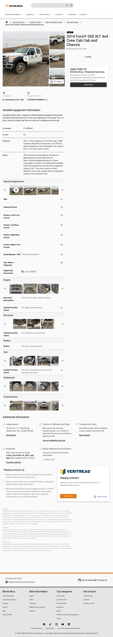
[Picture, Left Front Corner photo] (61, 215)
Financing (72, 14)
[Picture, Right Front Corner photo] (61, 245)
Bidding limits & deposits (37, 607)
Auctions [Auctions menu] (31, 14)
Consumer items (61, 600)
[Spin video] (61, 199)
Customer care (87, 596)
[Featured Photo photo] (61, 207)
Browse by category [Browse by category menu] (14, 14)
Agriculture (59, 607)
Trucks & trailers (61, 603)
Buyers (32, 596)
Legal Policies (50, 628)
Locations (83, 14)
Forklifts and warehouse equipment (67, 615)
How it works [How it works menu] (46, 14)
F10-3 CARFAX (28, 271)
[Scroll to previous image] (5, 190)
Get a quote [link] (68, 496)
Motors (58, 611)
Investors (5, 603)
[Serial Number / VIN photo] (61, 254)
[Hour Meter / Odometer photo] (61, 262)
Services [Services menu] (60, 14)
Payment (32, 611)
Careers (5, 607)
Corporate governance (10, 600)
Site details (11, 435)
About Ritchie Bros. (8, 596)
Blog (4, 611)
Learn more (100, 496)
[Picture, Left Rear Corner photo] (61, 225)
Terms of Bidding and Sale (54, 440)
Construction (60, 596)
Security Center (7, 615)
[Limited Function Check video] (61, 307)
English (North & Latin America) (21, 582)
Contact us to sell (88, 603)
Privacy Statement (36, 628)
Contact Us (102, 580)
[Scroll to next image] (62, 190)
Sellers (32, 600)
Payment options (13, 462)
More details (84, 435)
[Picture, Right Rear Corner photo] (61, 235)
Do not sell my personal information (69, 628)
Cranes (58, 618)
